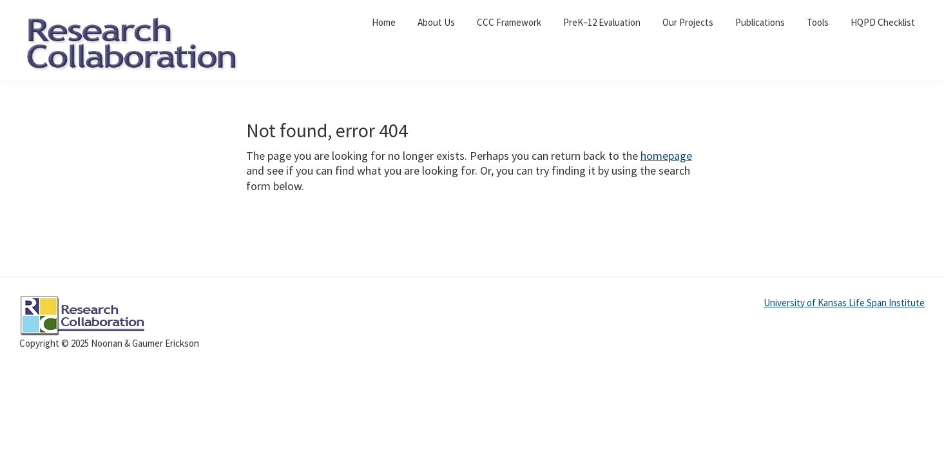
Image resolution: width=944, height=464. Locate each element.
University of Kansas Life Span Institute (844, 302)
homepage (666, 155)
